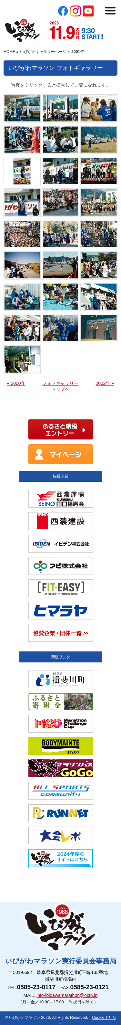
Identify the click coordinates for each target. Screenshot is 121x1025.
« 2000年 (16, 383)
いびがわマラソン (24, 1017)
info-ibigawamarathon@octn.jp (66, 995)
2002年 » (105, 383)
